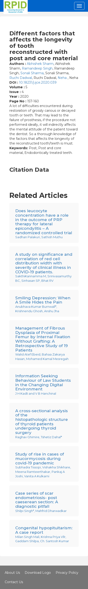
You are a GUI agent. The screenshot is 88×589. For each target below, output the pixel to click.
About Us (12, 572)
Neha (63, 78)
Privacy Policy (67, 572)
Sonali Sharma (32, 73)
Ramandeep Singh (37, 68)
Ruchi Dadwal (20, 78)
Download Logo (38, 572)
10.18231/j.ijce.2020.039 (38, 82)
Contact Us (14, 582)
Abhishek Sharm (40, 64)
